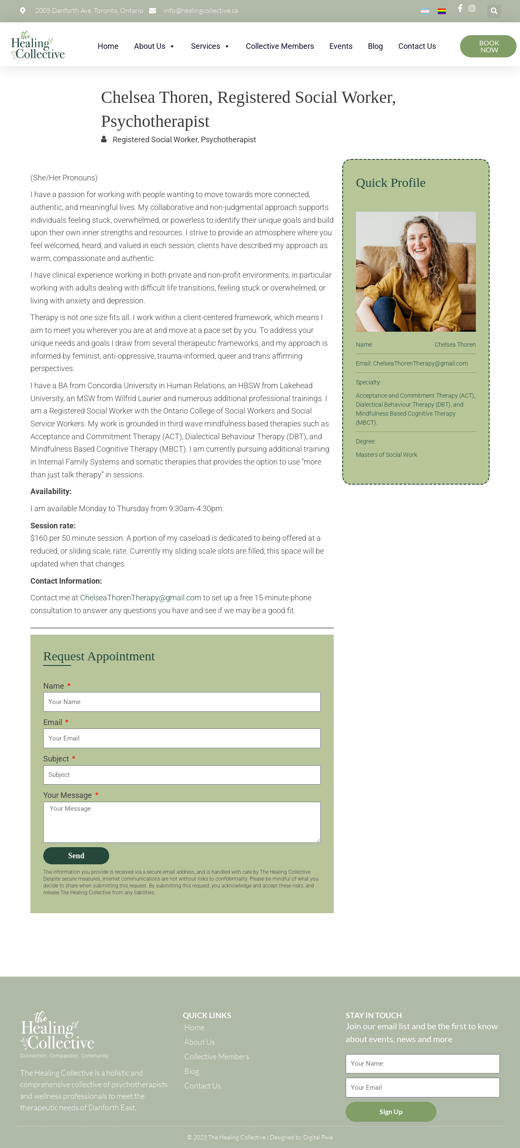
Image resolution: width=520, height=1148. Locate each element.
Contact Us (417, 46)
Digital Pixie (318, 1137)
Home (108, 46)
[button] (494, 11)
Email (53, 722)
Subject (57, 758)
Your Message (68, 795)
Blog (375, 46)
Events (341, 46)
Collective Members (280, 46)
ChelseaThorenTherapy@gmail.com (140, 597)
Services (210, 46)
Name (54, 685)
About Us (155, 46)
